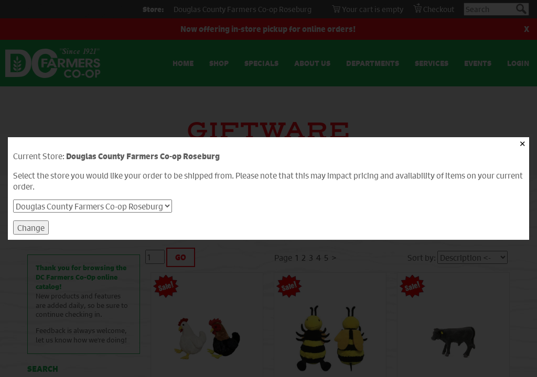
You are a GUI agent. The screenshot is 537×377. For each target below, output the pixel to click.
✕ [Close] (522, 143)
